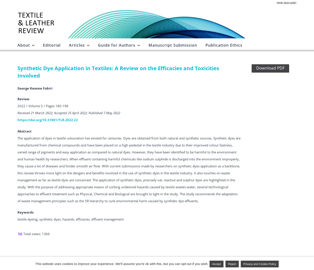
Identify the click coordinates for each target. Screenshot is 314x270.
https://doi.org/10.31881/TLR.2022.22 (47, 120)
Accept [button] (216, 264)
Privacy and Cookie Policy (259, 264)
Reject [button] (232, 264)
